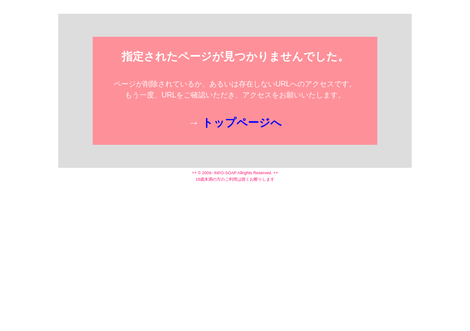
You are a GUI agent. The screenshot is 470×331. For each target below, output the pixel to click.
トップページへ (242, 122)
